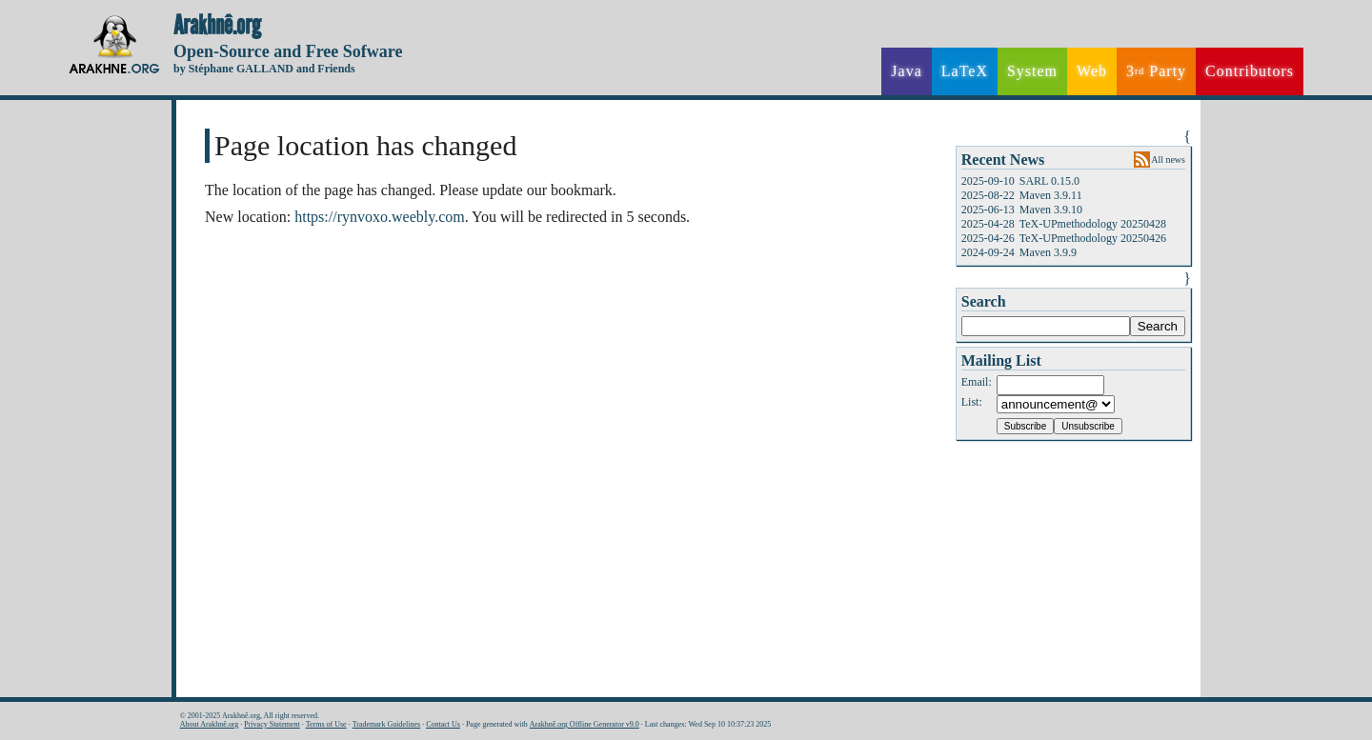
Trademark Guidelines (386, 724)
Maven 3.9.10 (1050, 209)
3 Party (1156, 71)
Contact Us (443, 724)
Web (1092, 71)
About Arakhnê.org (209, 724)
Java (906, 71)
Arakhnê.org (217, 26)
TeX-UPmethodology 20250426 (1092, 238)
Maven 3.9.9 (1048, 252)
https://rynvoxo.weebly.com (379, 217)
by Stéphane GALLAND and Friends (264, 68)
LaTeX (964, 71)
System (1032, 71)
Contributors (1249, 71)
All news (1168, 159)
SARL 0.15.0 (1049, 181)
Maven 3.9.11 (1050, 195)
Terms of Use (326, 724)
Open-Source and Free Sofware (288, 51)
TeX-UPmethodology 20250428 (1092, 223)
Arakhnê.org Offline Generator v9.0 (584, 724)
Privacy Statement (271, 724)
